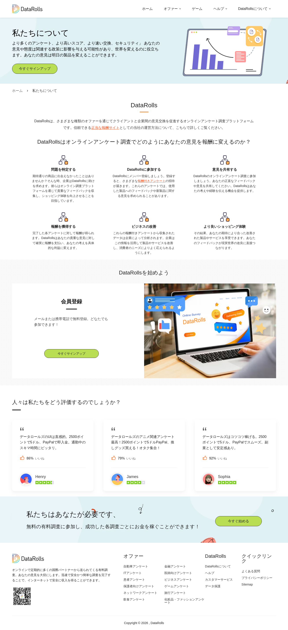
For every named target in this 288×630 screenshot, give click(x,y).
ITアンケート (132, 573)
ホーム (147, 9)
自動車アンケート (135, 566)
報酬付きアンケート (151, 181)
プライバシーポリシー (257, 578)
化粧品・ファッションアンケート (184, 601)
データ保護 (212, 586)
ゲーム (197, 9)
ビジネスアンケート (178, 579)
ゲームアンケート (176, 586)
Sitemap (247, 584)
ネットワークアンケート (140, 593)
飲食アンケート (134, 599)
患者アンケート (134, 579)
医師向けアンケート (178, 573)
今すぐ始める (238, 521)
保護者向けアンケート (138, 586)
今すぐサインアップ (35, 68)
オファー (171, 9)
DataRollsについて (252, 9)
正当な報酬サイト (105, 128)
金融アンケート (175, 566)
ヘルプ (218, 9)
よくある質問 (251, 571)
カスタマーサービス (219, 579)
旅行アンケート (175, 593)
